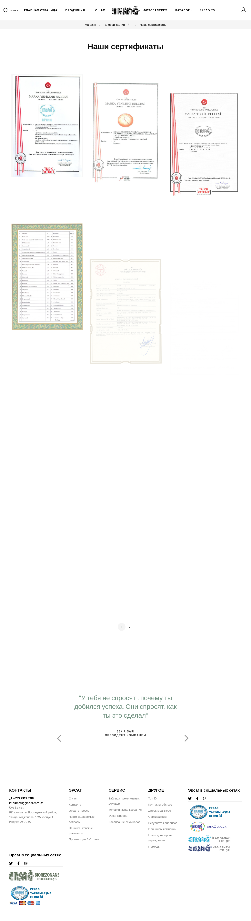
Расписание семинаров (125, 822)
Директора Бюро (159, 810)
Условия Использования (125, 809)
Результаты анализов (162, 823)
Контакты (75, 804)
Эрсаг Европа (118, 816)
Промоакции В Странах (85, 839)
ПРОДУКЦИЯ (75, 10)
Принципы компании (162, 829)
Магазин (90, 25)
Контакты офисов (160, 804)
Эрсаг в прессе (79, 810)
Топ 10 (152, 798)
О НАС (100, 10)
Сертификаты (157, 817)
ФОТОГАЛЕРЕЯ (156, 10)
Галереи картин (114, 25)
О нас (73, 798)
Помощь (154, 846)
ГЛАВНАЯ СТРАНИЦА (40, 10)
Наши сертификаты (153, 25)
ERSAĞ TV (207, 10)
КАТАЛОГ (182, 10)
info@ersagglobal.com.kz (26, 803)
